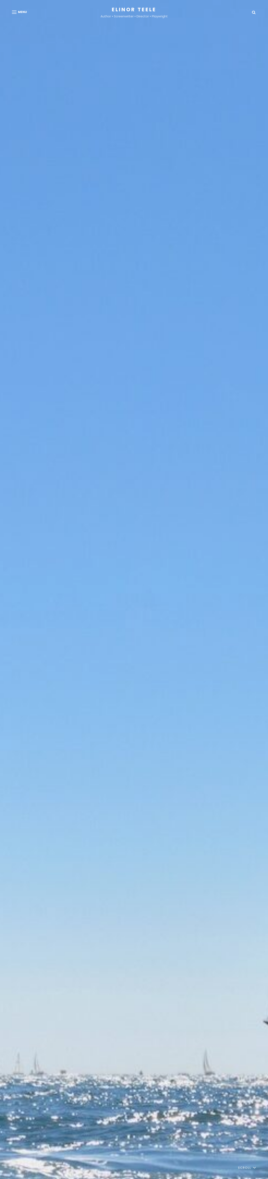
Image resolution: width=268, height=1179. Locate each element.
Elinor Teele (134, 9)
